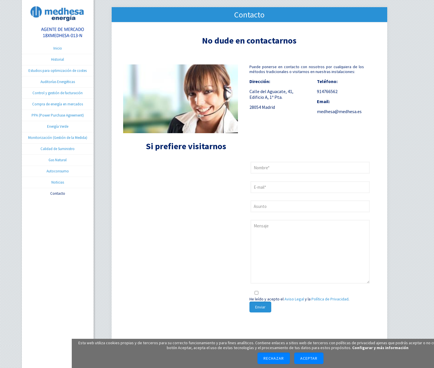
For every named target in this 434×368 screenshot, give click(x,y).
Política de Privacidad (329, 299)
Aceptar (308, 358)
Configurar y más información (380, 347)
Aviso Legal (294, 299)
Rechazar (274, 358)
